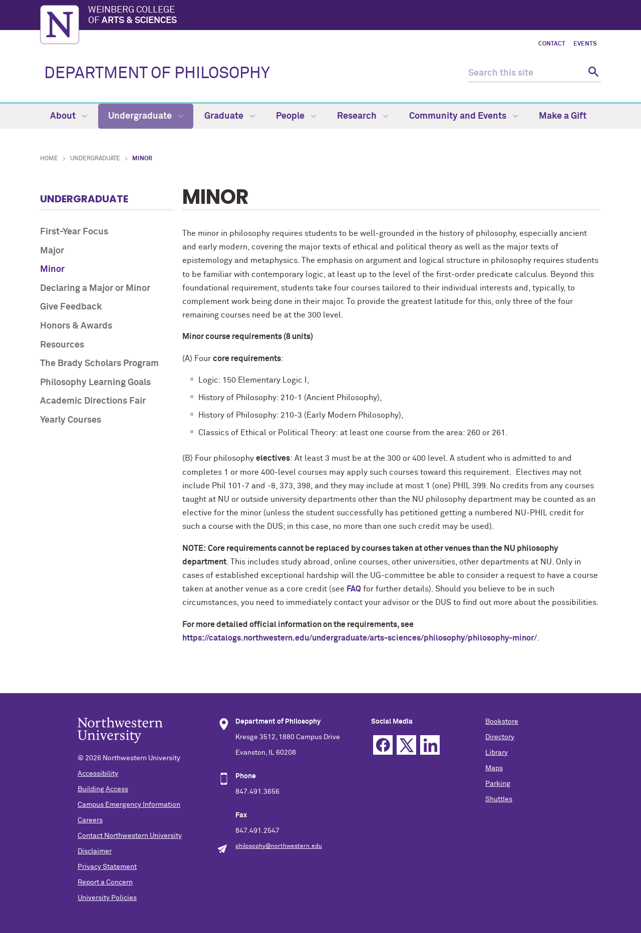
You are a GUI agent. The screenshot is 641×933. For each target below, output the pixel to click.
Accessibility (98, 773)
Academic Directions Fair (93, 401)
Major (52, 250)
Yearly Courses (70, 420)
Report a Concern (105, 882)
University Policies (107, 897)
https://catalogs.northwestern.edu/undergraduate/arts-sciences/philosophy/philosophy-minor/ (359, 638)
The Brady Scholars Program (99, 363)
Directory (499, 737)
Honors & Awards (76, 326)
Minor (52, 269)
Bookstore (501, 721)
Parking (497, 783)
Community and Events (463, 116)
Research (362, 116)
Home (49, 159)
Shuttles (498, 799)
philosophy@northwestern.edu (278, 846)
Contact (551, 44)
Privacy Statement (107, 866)
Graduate (229, 116)
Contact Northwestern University (130, 835)
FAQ (354, 589)
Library (496, 752)
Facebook (383, 745)
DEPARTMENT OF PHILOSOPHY (157, 74)
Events (585, 44)
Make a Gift (562, 116)
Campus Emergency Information (129, 804)
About (68, 116)
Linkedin (430, 745)
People (296, 116)
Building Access (103, 789)
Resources (62, 345)
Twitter (406, 745)
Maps (494, 768)
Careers (90, 820)
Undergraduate (145, 116)
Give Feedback (71, 307)
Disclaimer (95, 851)
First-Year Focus (74, 231)
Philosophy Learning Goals (95, 382)
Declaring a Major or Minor (95, 288)
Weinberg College (344, 16)
